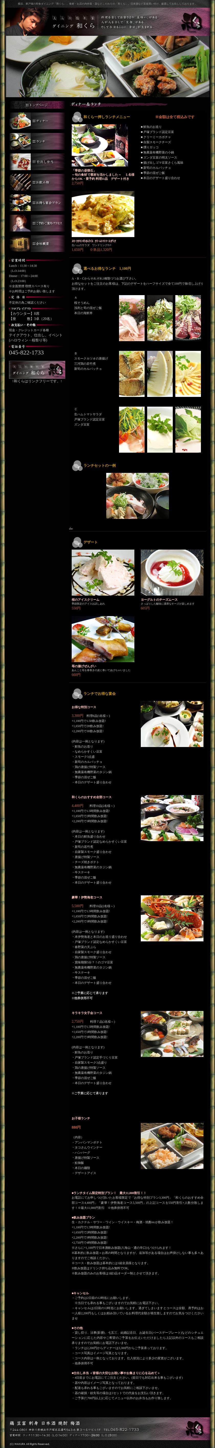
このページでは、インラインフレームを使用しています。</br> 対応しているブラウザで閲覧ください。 (137, 759)
